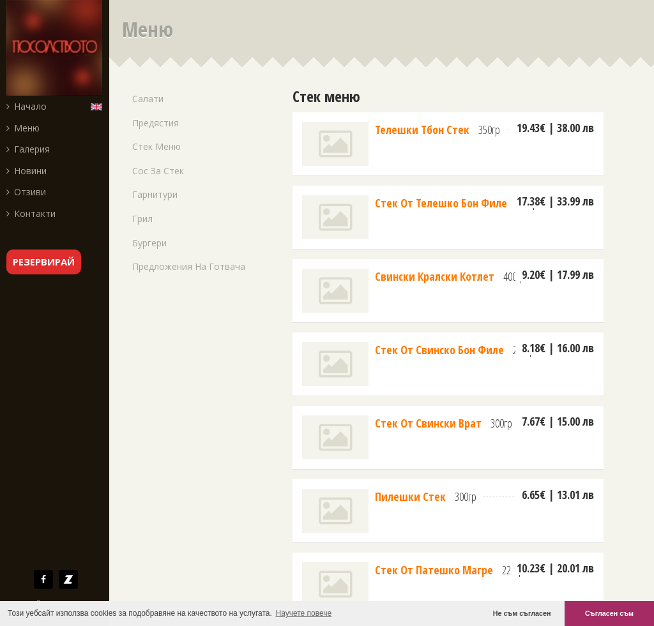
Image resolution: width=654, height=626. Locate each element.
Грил (142, 218)
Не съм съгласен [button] (522, 613)
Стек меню (156, 146)
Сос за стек (158, 171)
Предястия (155, 123)
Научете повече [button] (304, 613)
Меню (23, 128)
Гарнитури (155, 194)
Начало (26, 106)
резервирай (44, 261)
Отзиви (26, 192)
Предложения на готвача (188, 266)
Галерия (28, 149)
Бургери (149, 243)
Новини (26, 171)
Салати (148, 99)
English (99, 106)
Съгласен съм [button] (609, 613)
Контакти (31, 213)
